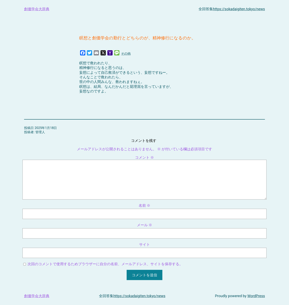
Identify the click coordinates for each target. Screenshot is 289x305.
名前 (144, 205)
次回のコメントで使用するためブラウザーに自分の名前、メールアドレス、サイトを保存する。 (105, 264)
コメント (144, 157)
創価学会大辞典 (36, 9)
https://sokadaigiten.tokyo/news (239, 9)
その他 (126, 53)
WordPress (256, 296)
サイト (144, 244)
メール (144, 225)
